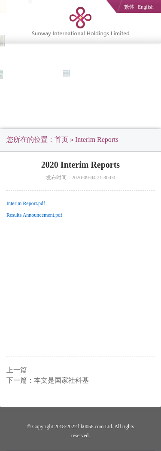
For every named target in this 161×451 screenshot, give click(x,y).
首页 (61, 139)
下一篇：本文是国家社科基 (47, 380)
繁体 (129, 7)
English (146, 7)
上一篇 (16, 370)
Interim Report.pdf (25, 203)
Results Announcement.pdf (34, 215)
